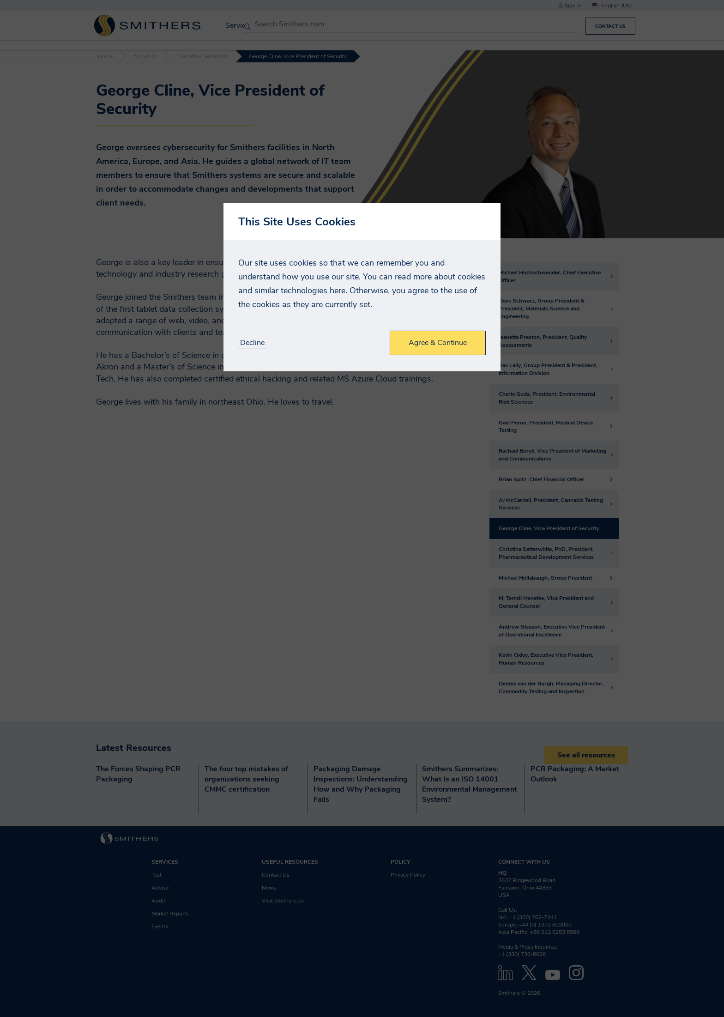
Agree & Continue (438, 343)
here (337, 290)
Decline (252, 343)
